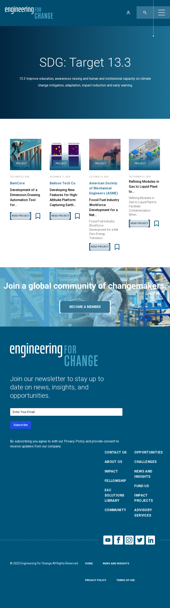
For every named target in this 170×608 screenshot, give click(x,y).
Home (89, 570)
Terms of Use (128, 586)
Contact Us (117, 452)
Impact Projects (144, 501)
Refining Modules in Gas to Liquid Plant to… (144, 187)
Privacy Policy (96, 586)
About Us (114, 462)
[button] (161, 12)
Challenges (146, 462)
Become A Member (85, 307)
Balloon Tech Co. (63, 183)
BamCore (17, 183)
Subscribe (21, 425)
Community (116, 514)
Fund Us (142, 488)
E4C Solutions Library (116, 498)
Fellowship (116, 482)
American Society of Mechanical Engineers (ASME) (103, 188)
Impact (112, 472)
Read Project (20, 215)
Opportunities (146, 452)
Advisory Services (143, 517)
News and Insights (144, 475)
